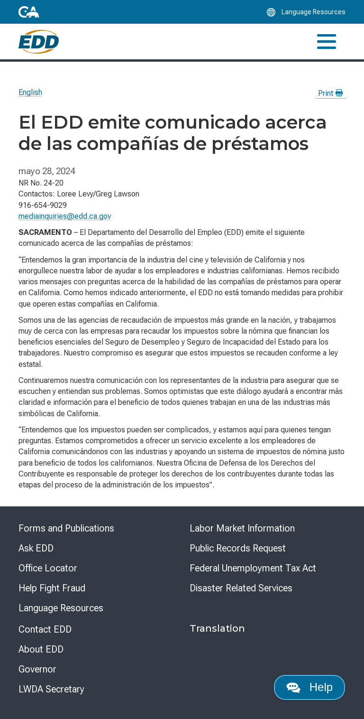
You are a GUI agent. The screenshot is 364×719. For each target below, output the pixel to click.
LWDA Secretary (51, 689)
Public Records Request (238, 548)
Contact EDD (45, 629)
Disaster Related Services (241, 588)
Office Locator (47, 568)
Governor (37, 669)
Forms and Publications (66, 528)
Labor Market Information (242, 528)
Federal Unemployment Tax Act (253, 568)
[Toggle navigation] (327, 41)
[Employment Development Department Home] (38, 42)
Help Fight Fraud (51, 588)
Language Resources (60, 608)
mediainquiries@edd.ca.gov (64, 216)
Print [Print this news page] (330, 93)
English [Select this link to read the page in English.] (30, 92)
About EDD (41, 649)
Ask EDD (36, 548)
